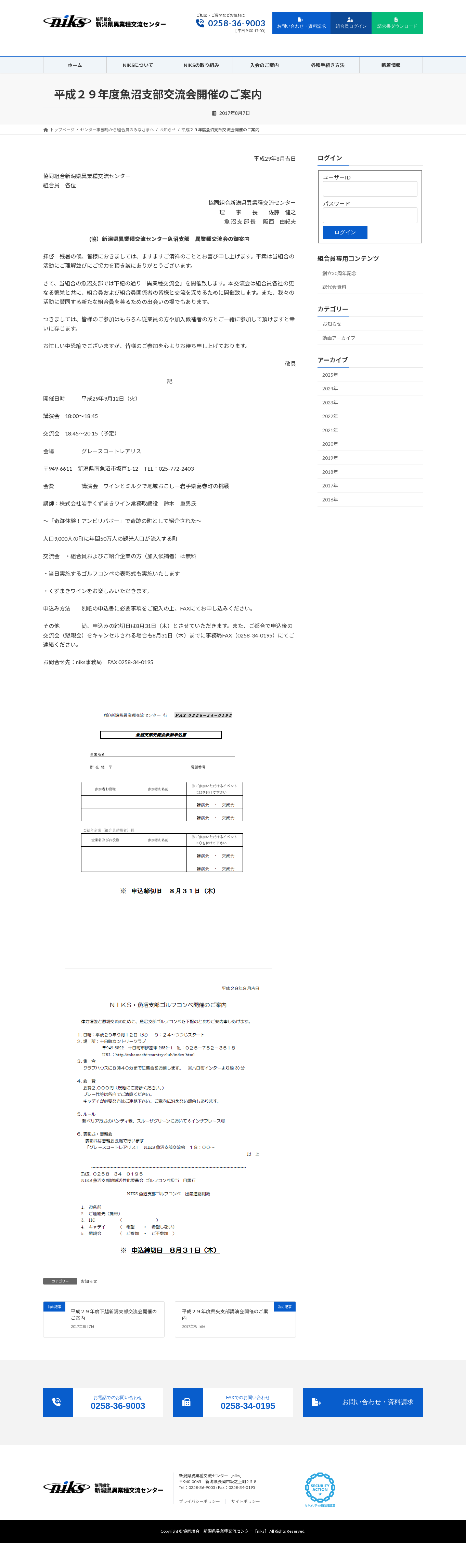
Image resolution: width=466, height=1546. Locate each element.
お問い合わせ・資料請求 (301, 23)
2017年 (330, 485)
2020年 (330, 444)
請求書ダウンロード (397, 23)
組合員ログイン (351, 23)
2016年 (330, 499)
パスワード (336, 203)
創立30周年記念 (339, 273)
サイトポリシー (245, 1501)
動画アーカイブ (338, 338)
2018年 (330, 472)
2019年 (330, 458)
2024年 (330, 388)
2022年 (330, 416)
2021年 (330, 430)
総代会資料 (334, 287)
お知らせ (89, 1281)
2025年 (330, 374)
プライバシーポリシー (199, 1501)
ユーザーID (337, 177)
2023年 (330, 402)
